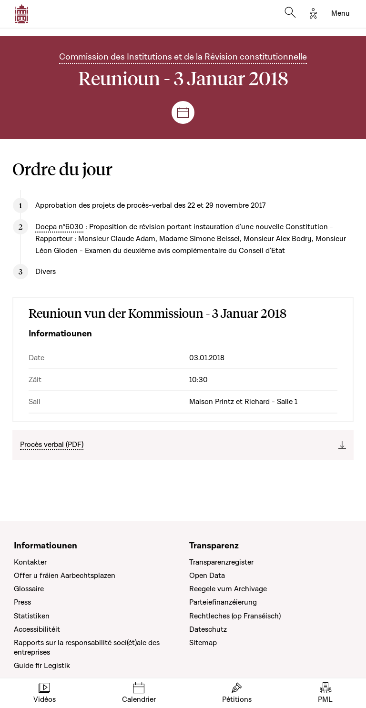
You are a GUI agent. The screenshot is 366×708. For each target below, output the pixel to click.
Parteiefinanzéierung (223, 602)
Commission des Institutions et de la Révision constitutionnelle (183, 57)
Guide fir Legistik (42, 665)
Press (22, 602)
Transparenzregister (221, 562)
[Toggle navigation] (340, 14)
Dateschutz (208, 629)
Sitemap (203, 642)
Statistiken (32, 616)
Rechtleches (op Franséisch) (235, 616)
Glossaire (29, 589)
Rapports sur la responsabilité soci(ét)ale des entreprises (87, 647)
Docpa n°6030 (59, 227)
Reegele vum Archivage (228, 589)
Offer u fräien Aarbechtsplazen (64, 575)
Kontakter (30, 562)
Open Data (207, 575)
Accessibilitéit (37, 629)
